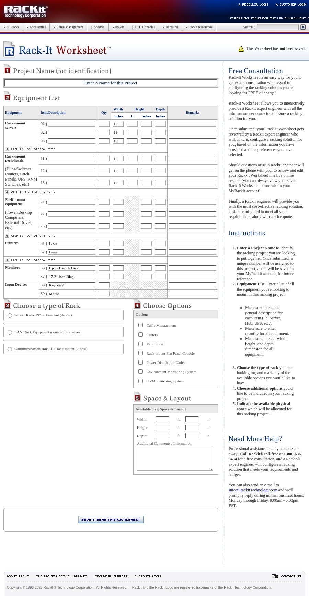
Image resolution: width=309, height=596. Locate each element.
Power (118, 27)
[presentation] (55, 494)
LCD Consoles (143, 27)
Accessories (36, 27)
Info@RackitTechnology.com (253, 490)
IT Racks (11, 27)
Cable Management (68, 27)
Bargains (170, 27)
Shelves (97, 27)
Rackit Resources (199, 27)
